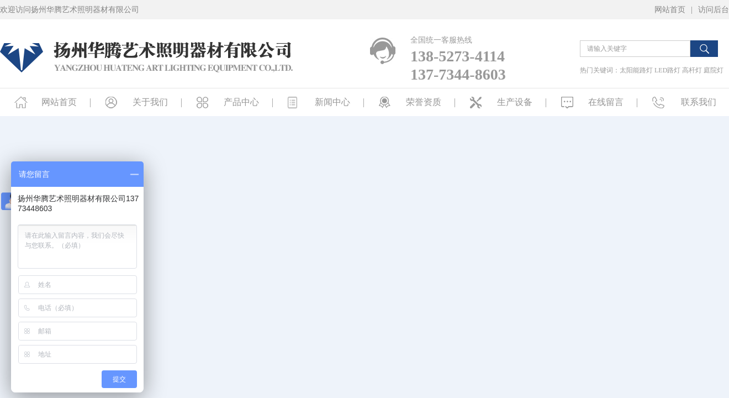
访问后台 (713, 10)
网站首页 (669, 10)
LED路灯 (667, 70)
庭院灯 (713, 70)
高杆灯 (692, 70)
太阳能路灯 (636, 70)
